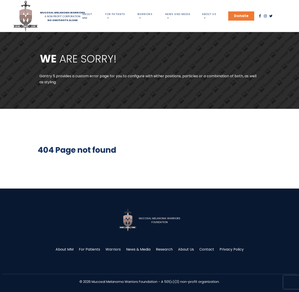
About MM (64, 249)
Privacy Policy (231, 249)
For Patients (89, 249)
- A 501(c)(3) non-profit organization (188, 281)
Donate (241, 15)
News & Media (138, 249)
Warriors (113, 249)
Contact (206, 249)
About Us (186, 249)
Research (164, 249)
